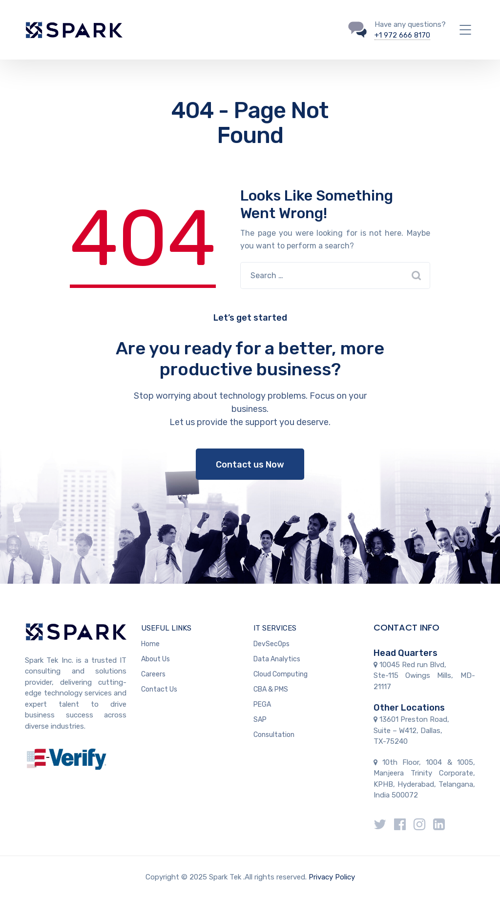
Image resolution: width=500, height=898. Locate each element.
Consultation (273, 735)
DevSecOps (271, 644)
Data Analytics (276, 659)
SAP (260, 719)
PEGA (262, 704)
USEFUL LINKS (166, 628)
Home (150, 644)
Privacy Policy (332, 877)
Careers (153, 674)
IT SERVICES (274, 628)
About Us (155, 659)
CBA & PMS (270, 689)
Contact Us (159, 689)
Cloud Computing (280, 674)
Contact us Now (250, 464)
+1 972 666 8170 (402, 35)
